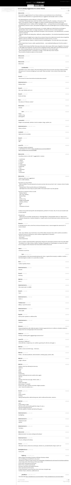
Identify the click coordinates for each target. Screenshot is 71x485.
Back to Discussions (23, 481)
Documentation (5, 10)
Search (42, 5)
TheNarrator (21, 302)
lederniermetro (22, 82)
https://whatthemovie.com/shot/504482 (28, 150)
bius (19, 100)
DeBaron (20, 333)
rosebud (20, 132)
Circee (20, 443)
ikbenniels (21, 105)
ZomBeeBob (25, 67)
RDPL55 (20, 279)
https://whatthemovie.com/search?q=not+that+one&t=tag (55, 460)
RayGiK (20, 314)
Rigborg (24, 455)
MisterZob (21, 13)
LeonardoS (21, 120)
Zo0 (23, 111)
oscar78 (20, 145)
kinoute (20, 223)
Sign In (67, 1)
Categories (37, 5)
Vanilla (3, 8)
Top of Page (66, 481)
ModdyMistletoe (22, 449)
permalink (67, 13)
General (20, 8)
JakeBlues (24, 474)
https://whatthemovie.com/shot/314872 (54, 476)
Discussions (30, 5)
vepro (19, 248)
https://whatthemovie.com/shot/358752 (35, 476)
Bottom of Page (65, 8)
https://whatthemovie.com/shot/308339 (41, 148)
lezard (20, 76)
